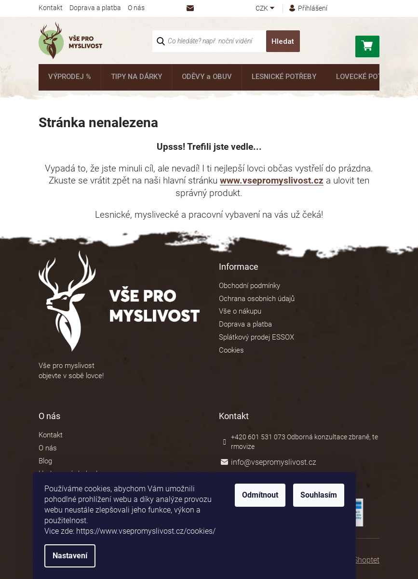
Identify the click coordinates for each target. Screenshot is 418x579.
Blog (45, 461)
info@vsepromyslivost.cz (273, 462)
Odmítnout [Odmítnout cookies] (275, 495)
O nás (136, 8)
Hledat (282, 41)
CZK (263, 8)
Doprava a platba (95, 8)
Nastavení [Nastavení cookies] (84, 555)
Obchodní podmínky (249, 285)
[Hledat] (226, 41)
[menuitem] (69, 77)
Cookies (231, 350)
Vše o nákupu (240, 311)
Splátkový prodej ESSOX (256, 337)
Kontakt (51, 8)
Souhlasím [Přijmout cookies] (333, 495)
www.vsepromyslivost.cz (272, 180)
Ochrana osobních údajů (257, 298)
